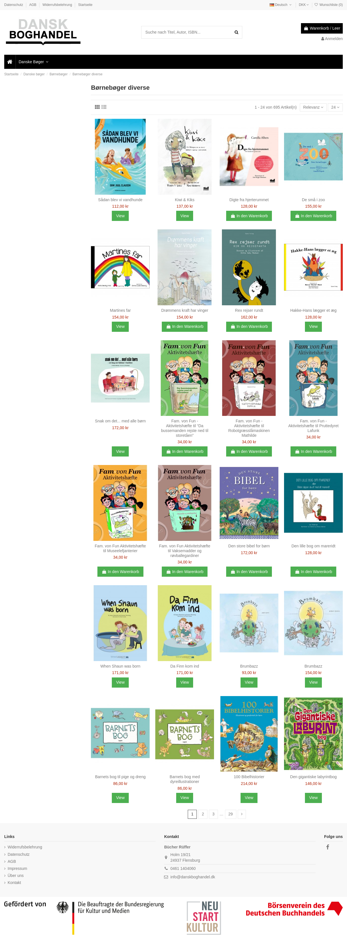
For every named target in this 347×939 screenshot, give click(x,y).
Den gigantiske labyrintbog (313, 777)
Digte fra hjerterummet (249, 200)
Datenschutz (14, 5)
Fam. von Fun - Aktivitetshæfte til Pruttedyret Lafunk (313, 426)
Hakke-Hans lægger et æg (313, 310)
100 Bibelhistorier (249, 777)
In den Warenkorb (249, 216)
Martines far (120, 310)
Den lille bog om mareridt (313, 546)
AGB (33, 5)
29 (230, 814)
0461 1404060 (183, 868)
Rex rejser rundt (249, 310)
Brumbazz (249, 666)
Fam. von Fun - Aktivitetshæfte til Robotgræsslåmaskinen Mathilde (249, 428)
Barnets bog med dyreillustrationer (185, 779)
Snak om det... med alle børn (120, 421)
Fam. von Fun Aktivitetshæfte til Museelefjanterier (120, 548)
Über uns (16, 875)
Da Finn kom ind (184, 666)
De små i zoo (313, 200)
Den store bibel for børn (249, 546)
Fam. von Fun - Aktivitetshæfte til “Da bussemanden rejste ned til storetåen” (184, 428)
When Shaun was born (120, 666)
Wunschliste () (328, 5)
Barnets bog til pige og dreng (120, 777)
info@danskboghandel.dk (193, 877)
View (120, 216)
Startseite (85, 5)
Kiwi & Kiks (185, 200)
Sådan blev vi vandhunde (120, 200)
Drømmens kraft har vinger (184, 310)
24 (335, 107)
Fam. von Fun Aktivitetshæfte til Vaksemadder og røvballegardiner (184, 551)
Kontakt (14, 882)
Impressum (17, 868)
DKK (304, 5)
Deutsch (281, 5)
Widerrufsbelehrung (57, 5)
